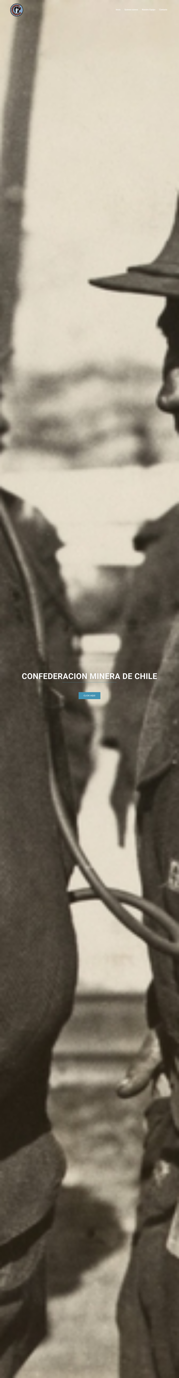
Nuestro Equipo (148, 10)
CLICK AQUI (89, 696)
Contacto (163, 10)
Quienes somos (131, 10)
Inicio (118, 10)
